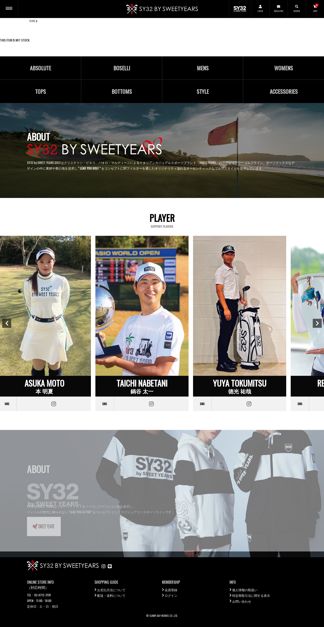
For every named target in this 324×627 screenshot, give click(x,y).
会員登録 (171, 589)
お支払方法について (111, 589)
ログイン (171, 595)
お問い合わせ (241, 601)
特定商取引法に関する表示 (251, 595)
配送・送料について (111, 595)
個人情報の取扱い (244, 589)
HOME (32, 21)
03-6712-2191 (42, 595)
